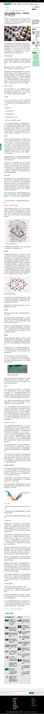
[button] (39, 6)
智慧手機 (37, 62)
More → (39, 9)
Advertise (33, 700)
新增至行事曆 (36, 39)
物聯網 (14, 10)
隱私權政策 (14, 705)
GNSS (37, 59)
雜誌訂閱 (14, 708)
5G (33, 54)
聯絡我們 (14, 701)
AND (34, 57)
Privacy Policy (34, 705)
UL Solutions (6, 10)
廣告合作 (14, 700)
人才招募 (14, 703)
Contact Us (33, 701)
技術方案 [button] (23, 4)
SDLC (24, 10)
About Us (33, 698)
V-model (10, 10)
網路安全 (17, 10)
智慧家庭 (34, 63)
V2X (34, 59)
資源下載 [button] (27, 4)
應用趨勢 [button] (19, 4)
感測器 (34, 62)
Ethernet (34, 65)
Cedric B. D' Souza (11, 16)
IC (36, 57)
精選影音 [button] (31, 4)
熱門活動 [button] (35, 4)
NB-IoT (35, 60)
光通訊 (38, 65)
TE (37, 56)
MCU (37, 54)
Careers (32, 703)
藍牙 (37, 60)
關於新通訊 (14, 698)
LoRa (38, 63)
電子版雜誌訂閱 (15, 707)
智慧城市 (20, 10)
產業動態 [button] (15, 4)
